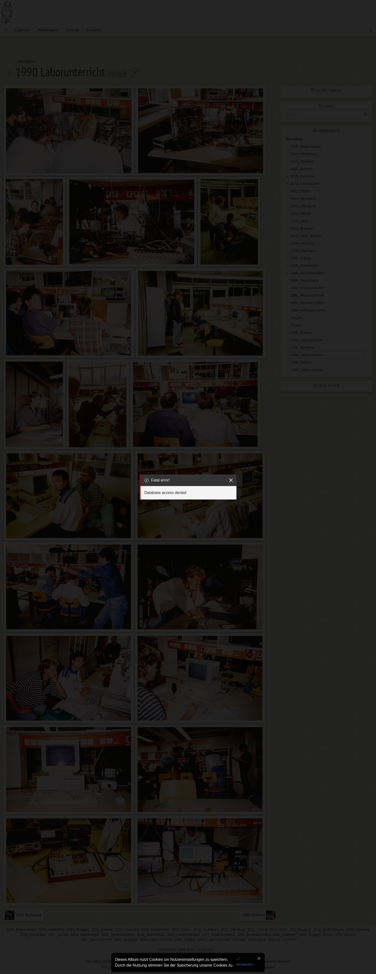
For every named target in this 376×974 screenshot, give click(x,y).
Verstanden (244, 964)
